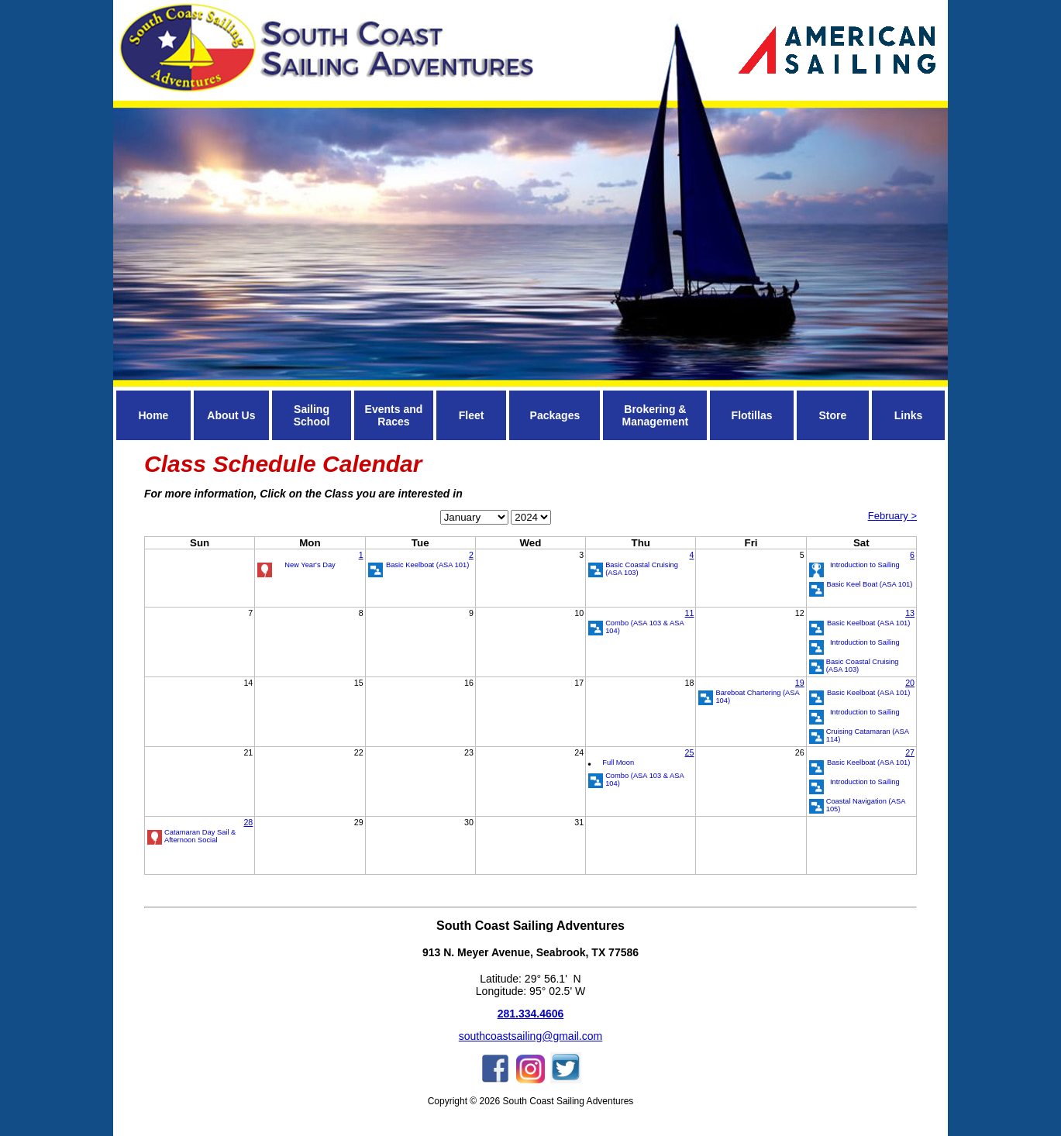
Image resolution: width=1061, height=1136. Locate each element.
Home (153, 415)
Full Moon (618, 762)
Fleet (471, 415)
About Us (231, 415)
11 (689, 613)
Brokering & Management (655, 415)
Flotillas (752, 415)
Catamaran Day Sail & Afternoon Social (200, 836)
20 (910, 682)
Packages (555, 415)
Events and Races (394, 415)
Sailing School (312, 415)
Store (832, 415)
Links (908, 415)
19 (799, 682)
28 (248, 822)
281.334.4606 (531, 1013)
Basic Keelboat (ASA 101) (427, 565)
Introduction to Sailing (865, 565)
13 (910, 613)
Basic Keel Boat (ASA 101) (869, 584)
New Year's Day (310, 565)
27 (910, 752)
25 (689, 752)
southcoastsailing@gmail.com (530, 1036)
